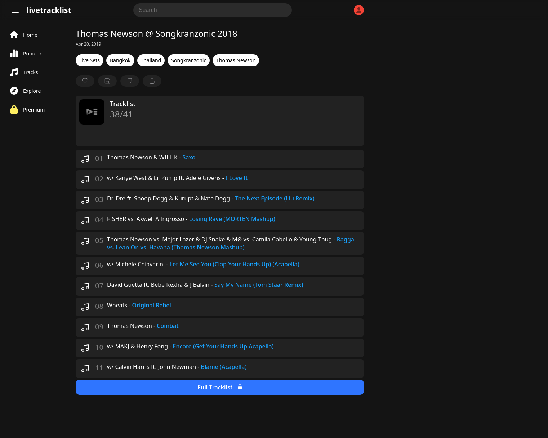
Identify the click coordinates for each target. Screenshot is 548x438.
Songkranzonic (188, 60)
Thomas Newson (235, 60)
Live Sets (89, 60)
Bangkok (120, 60)
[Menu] (15, 10)
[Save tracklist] (107, 81)
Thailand (151, 60)
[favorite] (85, 81)
